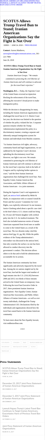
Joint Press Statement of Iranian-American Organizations (21, 427)
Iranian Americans (36, 342)
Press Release (31, 45)
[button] (43, 8)
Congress (16, 342)
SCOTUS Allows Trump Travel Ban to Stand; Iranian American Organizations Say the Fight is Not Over (22, 370)
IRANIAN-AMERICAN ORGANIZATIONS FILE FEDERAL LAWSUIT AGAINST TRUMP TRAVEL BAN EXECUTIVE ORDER (20, 3)
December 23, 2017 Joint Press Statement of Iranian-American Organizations (21, 384)
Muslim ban (5, 346)
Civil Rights (5, 342)
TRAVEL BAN (5, 351)
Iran (24, 342)
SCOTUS (33, 346)
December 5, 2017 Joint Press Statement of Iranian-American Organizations (21, 397)
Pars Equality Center (20, 346)
